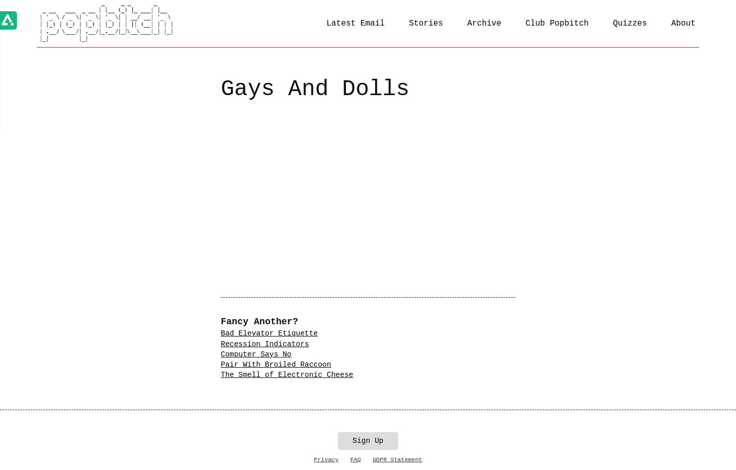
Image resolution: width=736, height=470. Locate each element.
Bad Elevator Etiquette (269, 333)
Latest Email (356, 23)
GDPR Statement (397, 459)
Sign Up (368, 441)
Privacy (326, 459)
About (683, 23)
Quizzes (630, 23)
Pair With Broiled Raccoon (276, 365)
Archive (484, 23)
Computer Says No (256, 354)
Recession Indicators (265, 344)
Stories (426, 23)
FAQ (355, 459)
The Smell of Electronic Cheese (287, 375)
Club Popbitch (556, 23)
